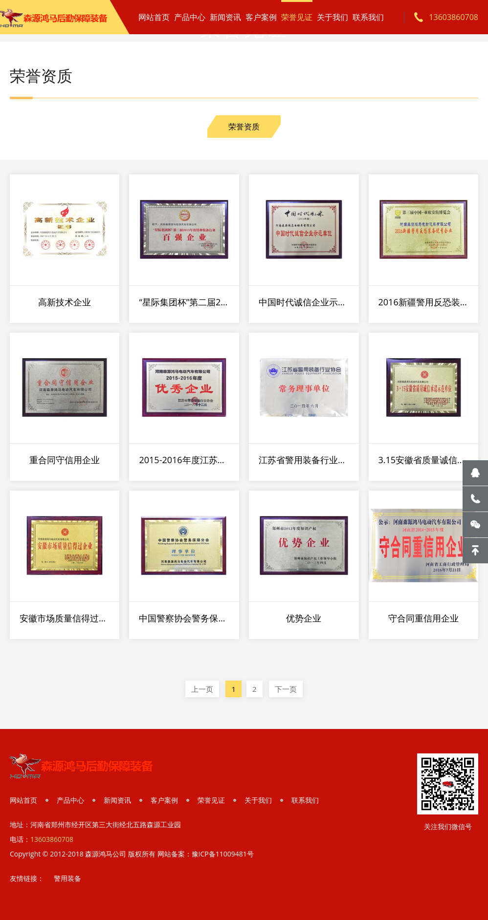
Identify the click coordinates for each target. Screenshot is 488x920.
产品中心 (189, 17)
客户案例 (261, 17)
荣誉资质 (244, 126)
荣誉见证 (296, 17)
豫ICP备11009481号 (223, 853)
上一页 (202, 689)
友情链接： (27, 878)
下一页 (286, 689)
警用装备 (67, 878)
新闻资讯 (225, 17)
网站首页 (154, 17)
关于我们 (332, 17)
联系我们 (368, 17)
